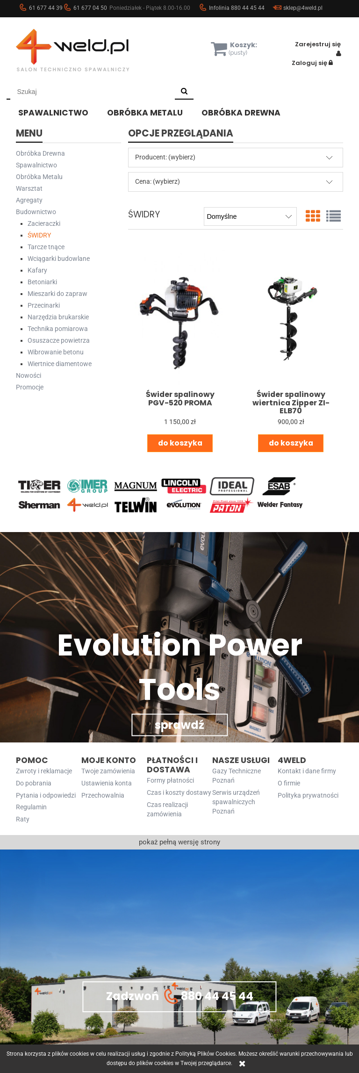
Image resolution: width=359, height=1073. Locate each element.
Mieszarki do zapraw (57, 293)
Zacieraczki (44, 223)
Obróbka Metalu (39, 176)
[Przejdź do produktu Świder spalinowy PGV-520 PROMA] (180, 318)
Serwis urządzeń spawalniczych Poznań (236, 802)
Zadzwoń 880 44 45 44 (179, 997)
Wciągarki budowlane (59, 258)
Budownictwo (36, 212)
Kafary (37, 270)
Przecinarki (44, 305)
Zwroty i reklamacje (44, 771)
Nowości (28, 375)
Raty (22, 819)
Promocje (29, 387)
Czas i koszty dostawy (179, 793)
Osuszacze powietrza (59, 340)
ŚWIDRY (39, 235)
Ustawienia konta (106, 783)
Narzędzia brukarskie (58, 317)
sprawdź (179, 724)
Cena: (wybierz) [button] (157, 182)
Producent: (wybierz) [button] (165, 157)
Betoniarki (42, 282)
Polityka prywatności (308, 795)
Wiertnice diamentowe (60, 363)
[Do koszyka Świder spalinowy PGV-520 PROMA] (180, 443)
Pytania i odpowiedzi (46, 795)
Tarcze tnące (46, 247)
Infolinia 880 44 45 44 (231, 7)
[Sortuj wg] (250, 216)
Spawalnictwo (36, 165)
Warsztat (29, 188)
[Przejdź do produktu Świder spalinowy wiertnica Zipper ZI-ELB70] (290, 318)
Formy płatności (170, 781)
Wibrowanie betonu (56, 352)
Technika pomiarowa (58, 328)
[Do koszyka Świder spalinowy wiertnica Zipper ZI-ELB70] (290, 443)
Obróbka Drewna (40, 153)
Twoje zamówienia (108, 771)
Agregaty (29, 200)
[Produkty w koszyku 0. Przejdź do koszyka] (234, 45)
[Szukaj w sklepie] (92, 92)
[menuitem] (60, 111)
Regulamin (31, 807)
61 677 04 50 (85, 7)
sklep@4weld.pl (298, 7)
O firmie (289, 783)
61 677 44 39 (40, 7)
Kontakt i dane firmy (307, 771)
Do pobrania (33, 783)
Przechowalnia (102, 795)
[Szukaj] (184, 92)
